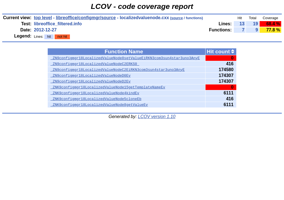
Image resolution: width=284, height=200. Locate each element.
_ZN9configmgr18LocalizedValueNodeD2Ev (90, 81)
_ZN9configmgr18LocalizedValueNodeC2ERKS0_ (94, 63)
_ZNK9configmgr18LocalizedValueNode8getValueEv (99, 104)
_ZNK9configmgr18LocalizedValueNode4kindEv (94, 93)
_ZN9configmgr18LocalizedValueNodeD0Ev (90, 75)
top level (43, 17)
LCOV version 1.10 (156, 116)
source (177, 18)
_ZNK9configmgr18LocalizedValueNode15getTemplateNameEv (107, 87)
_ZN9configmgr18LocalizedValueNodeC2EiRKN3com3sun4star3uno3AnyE (117, 69)
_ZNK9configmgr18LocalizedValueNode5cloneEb (95, 98)
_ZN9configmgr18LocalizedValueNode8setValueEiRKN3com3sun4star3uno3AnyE (125, 58)
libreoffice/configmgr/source (86, 17)
